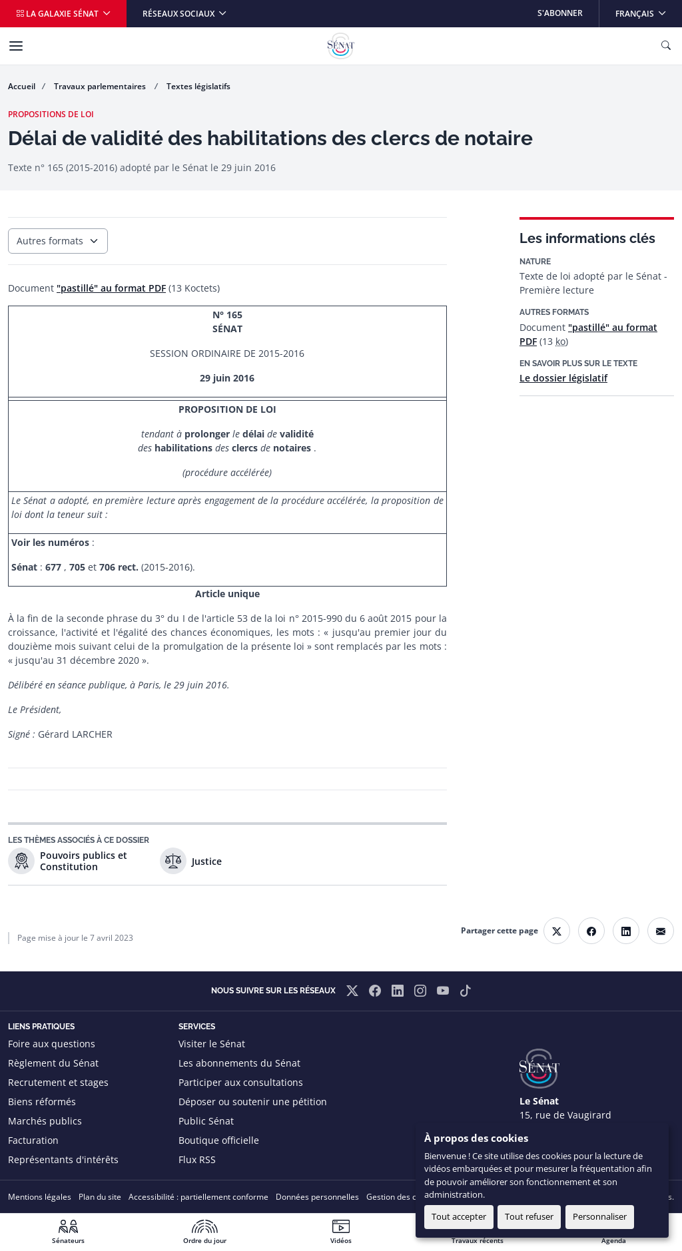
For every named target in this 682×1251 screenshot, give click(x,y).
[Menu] (16, 46)
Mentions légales (39, 1196)
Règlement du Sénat (53, 1063)
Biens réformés (42, 1101)
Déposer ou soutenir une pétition (252, 1101)
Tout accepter (459, 1216)
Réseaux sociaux (179, 13)
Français (648, 9)
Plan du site (100, 1196)
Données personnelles (317, 1196)
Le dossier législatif (563, 378)
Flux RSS (197, 1159)
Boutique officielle (218, 1140)
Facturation (33, 1140)
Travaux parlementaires (101, 86)
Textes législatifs (198, 86)
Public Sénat (206, 1121)
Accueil (21, 86)
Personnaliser (600, 1216)
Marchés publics (45, 1121)
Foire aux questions (51, 1043)
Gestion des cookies (403, 1196)
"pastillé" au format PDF (111, 288)
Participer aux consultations (240, 1082)
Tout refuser (529, 1216)
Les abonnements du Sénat (239, 1063)
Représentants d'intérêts (63, 1159)
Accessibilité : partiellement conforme (198, 1196)
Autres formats (50, 240)
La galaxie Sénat (58, 13)
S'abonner (560, 13)
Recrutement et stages (58, 1082)
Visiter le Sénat (211, 1043)
